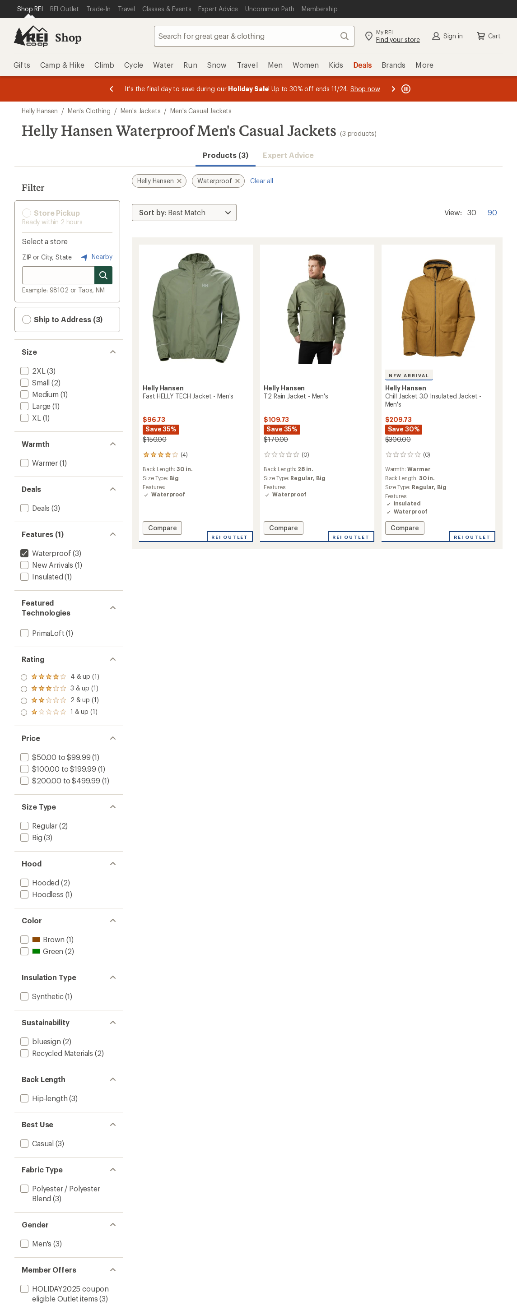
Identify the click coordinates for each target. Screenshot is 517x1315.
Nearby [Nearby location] (95, 257)
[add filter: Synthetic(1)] (41, 996)
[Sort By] (184, 212)
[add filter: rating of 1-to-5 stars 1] (60, 712)
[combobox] (254, 36)
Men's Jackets (141, 111)
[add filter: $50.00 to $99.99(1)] (54, 757)
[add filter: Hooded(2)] (39, 882)
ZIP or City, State (47, 257)
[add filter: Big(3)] (30, 837)
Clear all (261, 181)
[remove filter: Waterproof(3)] (45, 553)
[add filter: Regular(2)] (38, 825)
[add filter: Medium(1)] (39, 394)
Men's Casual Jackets (201, 111)
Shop (68, 37)
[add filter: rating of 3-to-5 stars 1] (60, 689)
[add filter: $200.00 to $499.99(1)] (59, 780)
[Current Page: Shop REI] (30, 9)
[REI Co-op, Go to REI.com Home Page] (31, 36)
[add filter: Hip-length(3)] (43, 1098)
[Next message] (393, 88)
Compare (162, 529)
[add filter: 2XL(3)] (32, 370)
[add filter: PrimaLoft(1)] (42, 633)
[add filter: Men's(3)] (35, 1243)
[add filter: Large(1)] (35, 406)
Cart (488, 36)
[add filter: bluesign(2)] (40, 1041)
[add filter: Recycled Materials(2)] (56, 1053)
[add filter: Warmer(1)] (38, 462)
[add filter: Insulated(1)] (41, 576)
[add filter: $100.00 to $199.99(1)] (57, 768)
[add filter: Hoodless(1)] (41, 894)
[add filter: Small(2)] (34, 382)
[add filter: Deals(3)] (34, 508)
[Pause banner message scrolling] (405, 88)
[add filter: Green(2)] (41, 951)
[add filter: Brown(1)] (42, 939)
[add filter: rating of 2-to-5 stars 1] (60, 701)
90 (492, 212)
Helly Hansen (40, 111)
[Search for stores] (103, 275)
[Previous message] (111, 88)
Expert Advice (288, 155)
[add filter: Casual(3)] (36, 1143)
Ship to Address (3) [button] (62, 319)
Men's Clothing (89, 111)
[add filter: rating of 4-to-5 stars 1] (60, 677)
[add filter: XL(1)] (30, 417)
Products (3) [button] (225, 155)
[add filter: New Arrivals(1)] (46, 564)
